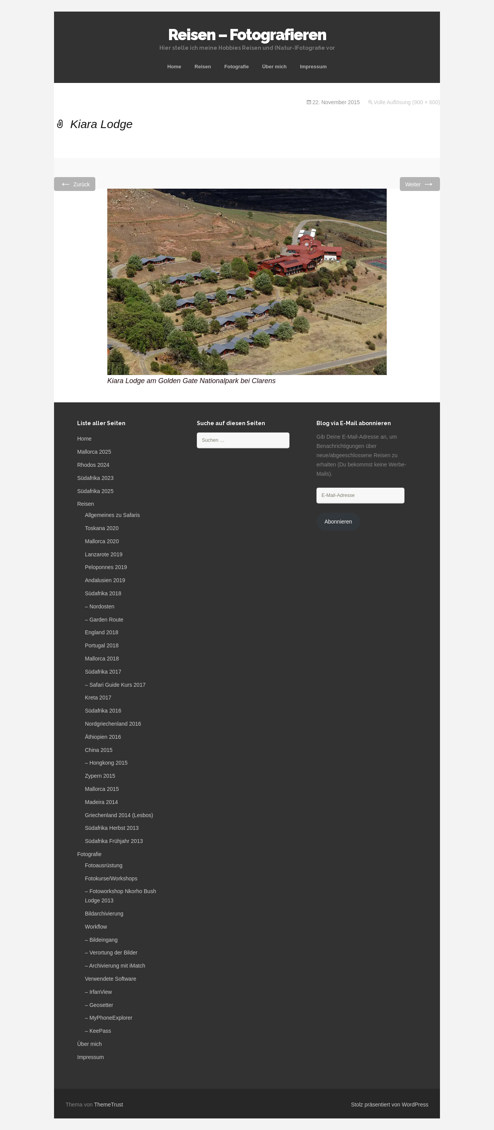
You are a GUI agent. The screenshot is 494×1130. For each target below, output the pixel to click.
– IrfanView (98, 992)
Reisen (203, 66)
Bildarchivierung (104, 913)
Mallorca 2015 (102, 789)
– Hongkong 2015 (106, 763)
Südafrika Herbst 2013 (112, 828)
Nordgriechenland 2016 (113, 724)
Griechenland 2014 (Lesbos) (119, 815)
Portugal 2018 (101, 645)
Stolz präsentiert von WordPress (390, 1104)
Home (174, 66)
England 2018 (101, 632)
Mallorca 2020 (102, 541)
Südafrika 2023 (95, 478)
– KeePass (98, 1031)
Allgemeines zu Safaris (112, 515)
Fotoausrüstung (103, 865)
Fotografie (236, 66)
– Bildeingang (101, 940)
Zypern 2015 (100, 776)
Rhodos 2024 (93, 465)
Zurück (74, 184)
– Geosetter (99, 1005)
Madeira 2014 (101, 802)
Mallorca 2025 (94, 452)
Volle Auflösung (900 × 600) (407, 102)
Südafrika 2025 (95, 491)
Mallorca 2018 (102, 658)
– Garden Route (104, 620)
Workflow (96, 927)
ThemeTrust (108, 1104)
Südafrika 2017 (103, 672)
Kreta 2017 (98, 697)
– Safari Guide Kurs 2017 (115, 685)
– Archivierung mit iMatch (115, 966)
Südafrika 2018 (103, 593)
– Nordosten (99, 606)
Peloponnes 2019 (106, 567)
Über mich (274, 66)
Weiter (420, 184)
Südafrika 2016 (103, 711)
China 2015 (99, 750)
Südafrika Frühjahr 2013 (114, 841)
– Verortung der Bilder (111, 952)
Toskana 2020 (101, 528)
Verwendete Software (110, 979)
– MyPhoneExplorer (108, 1018)
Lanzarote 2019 (103, 554)
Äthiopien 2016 (103, 737)
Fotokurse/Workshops (111, 878)
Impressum (313, 66)
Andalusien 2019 (105, 580)
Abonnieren (338, 522)
